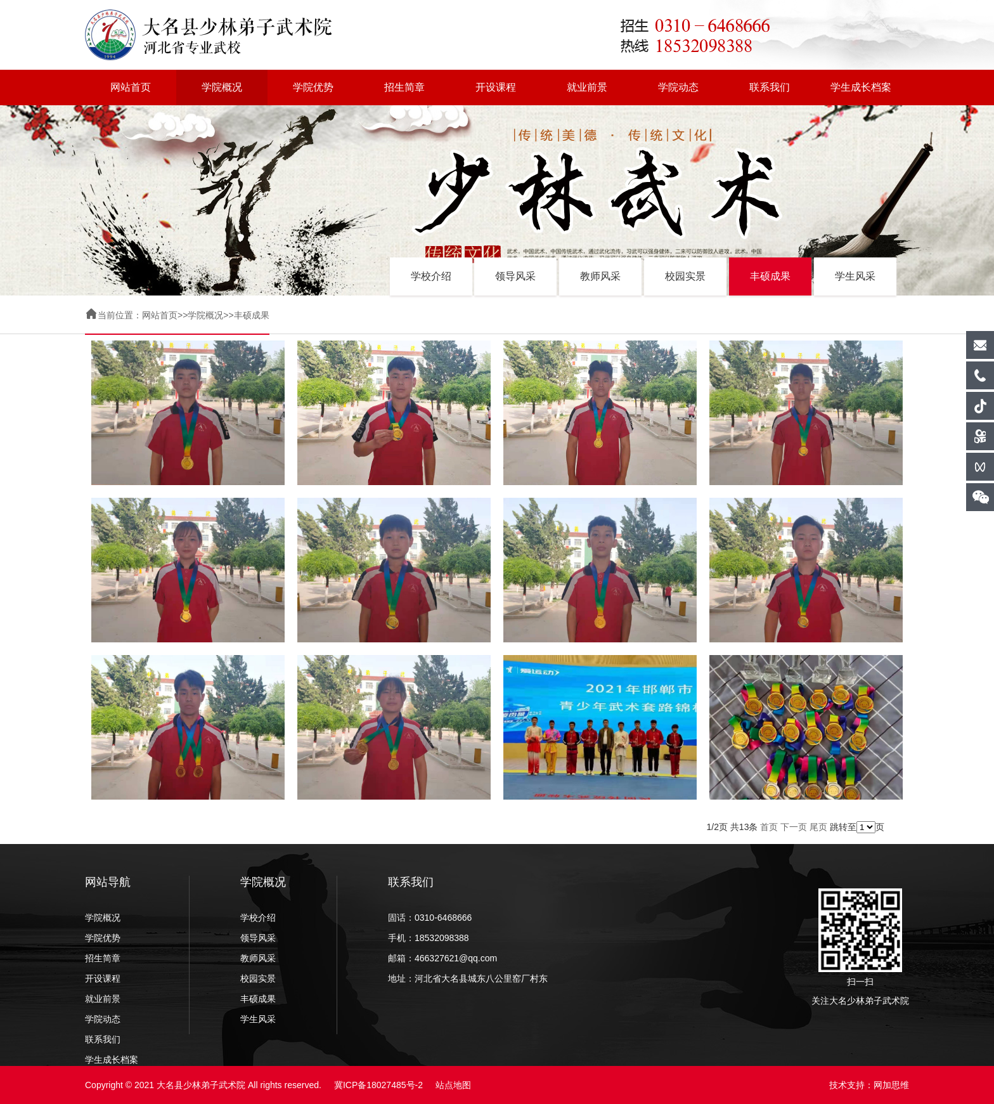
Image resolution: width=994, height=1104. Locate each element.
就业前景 (587, 87)
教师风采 (600, 276)
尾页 (818, 827)
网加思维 (891, 1085)
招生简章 (404, 87)
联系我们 (769, 87)
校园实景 (685, 276)
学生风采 (855, 276)
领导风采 (515, 276)
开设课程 (495, 87)
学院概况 (222, 87)
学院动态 (678, 87)
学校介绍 (431, 276)
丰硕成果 (770, 276)
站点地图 (453, 1085)
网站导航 (108, 882)
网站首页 (130, 87)
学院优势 (313, 87)
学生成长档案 (860, 87)
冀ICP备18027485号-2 (378, 1085)
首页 (769, 827)
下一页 (793, 827)
